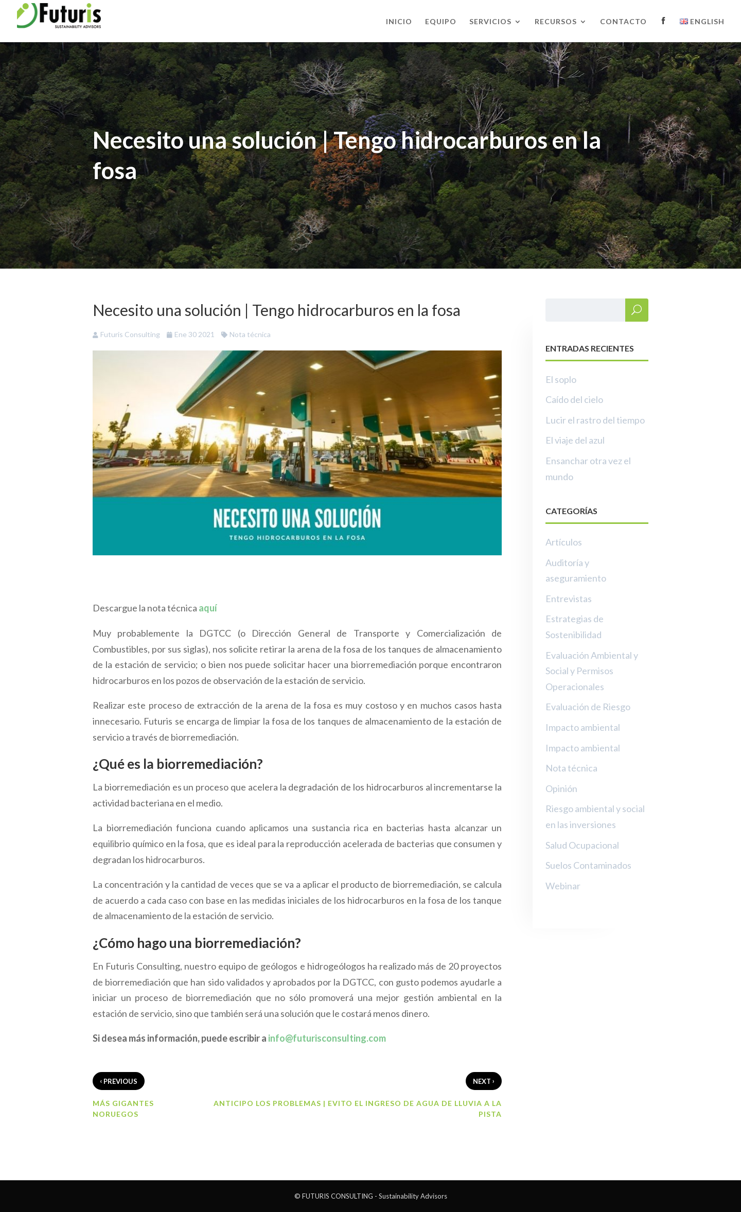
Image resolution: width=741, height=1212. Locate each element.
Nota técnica (250, 334)
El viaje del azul (575, 440)
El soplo (560, 379)
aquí (208, 607)
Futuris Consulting (130, 334)
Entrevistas (568, 598)
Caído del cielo (574, 399)
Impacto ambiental (582, 727)
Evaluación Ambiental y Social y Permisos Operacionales (591, 670)
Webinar (562, 885)
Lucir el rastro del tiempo (595, 420)
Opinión (561, 788)
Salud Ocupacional (582, 845)
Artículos (563, 542)
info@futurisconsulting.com (327, 1038)
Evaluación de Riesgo (587, 706)
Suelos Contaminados (588, 865)
